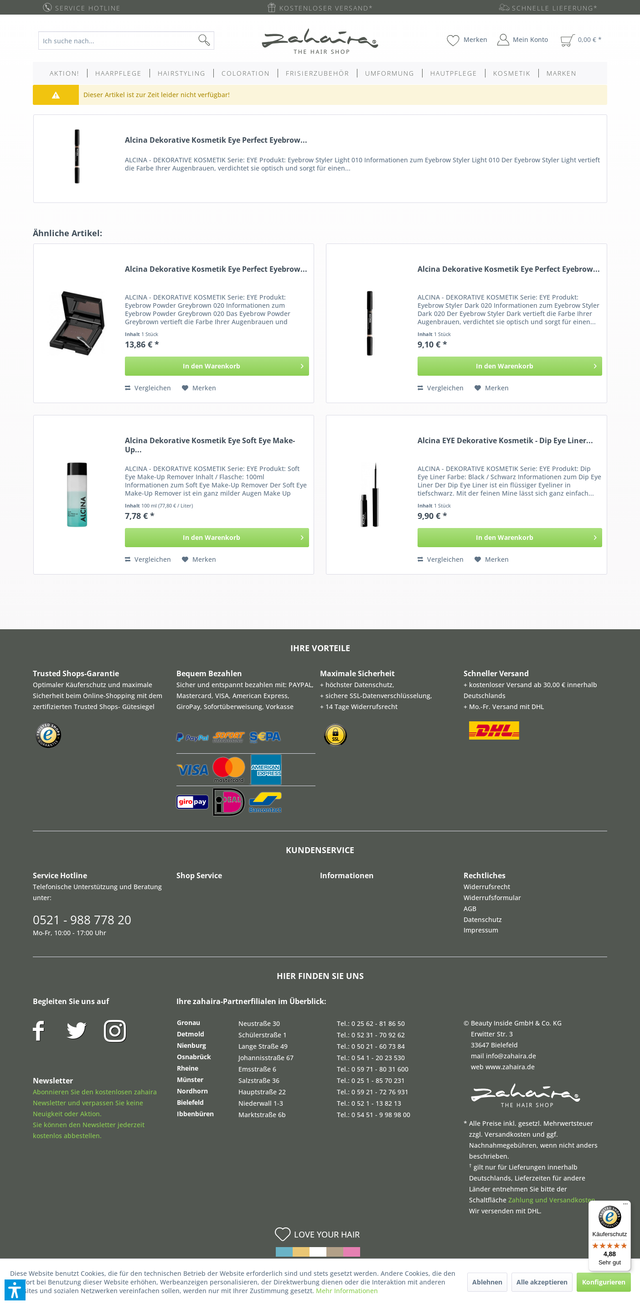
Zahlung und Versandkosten (551, 1200)
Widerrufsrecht (487, 886)
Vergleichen (148, 387)
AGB (470, 908)
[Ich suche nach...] (126, 40)
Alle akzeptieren (542, 1282)
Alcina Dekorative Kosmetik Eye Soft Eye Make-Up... (210, 445)
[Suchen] (218, 40)
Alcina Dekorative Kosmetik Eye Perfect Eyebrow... (216, 140)
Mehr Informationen (347, 1290)
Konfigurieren (603, 1282)
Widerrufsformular (492, 897)
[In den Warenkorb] (217, 366)
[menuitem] (133, 40)
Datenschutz (483, 919)
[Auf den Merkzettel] (199, 388)
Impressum (481, 930)
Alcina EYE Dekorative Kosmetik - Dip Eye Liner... (505, 440)
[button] (15, 1289)
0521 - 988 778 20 (82, 919)
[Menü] (625, 1206)
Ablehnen (487, 1282)
